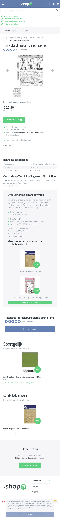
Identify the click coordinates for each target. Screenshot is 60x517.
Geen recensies (21, 49)
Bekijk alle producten (30, 302)
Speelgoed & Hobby (14, 38)
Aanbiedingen (23, 30)
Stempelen (39, 38)
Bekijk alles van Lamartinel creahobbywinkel (19, 382)
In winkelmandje (14, 120)
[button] (49, 3)
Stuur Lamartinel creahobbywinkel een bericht (21, 140)
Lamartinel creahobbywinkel (27, 132)
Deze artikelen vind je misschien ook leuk (18, 400)
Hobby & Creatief (28, 38)
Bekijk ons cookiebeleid (27, 509)
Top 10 (13, 30)
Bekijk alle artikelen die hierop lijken (16, 349)
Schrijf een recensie (30, 329)
